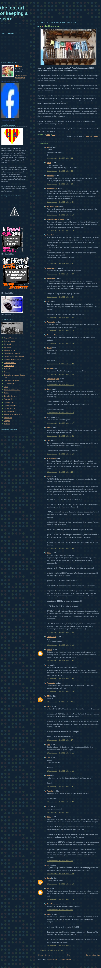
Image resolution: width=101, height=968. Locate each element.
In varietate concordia (11, 380)
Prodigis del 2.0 (9, 408)
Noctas (49, 649)
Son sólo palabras (10, 411)
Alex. (49, 301)
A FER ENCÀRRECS (92, 136)
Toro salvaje (8, 418)
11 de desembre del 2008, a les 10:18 (60, 215)
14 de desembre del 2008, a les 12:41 (60, 786)
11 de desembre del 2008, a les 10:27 (60, 263)
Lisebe (6, 387)
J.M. (48, 696)
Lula (48, 757)
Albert (49, 348)
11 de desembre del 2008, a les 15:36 (60, 317)
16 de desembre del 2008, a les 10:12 (60, 945)
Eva (48, 775)
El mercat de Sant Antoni (12, 359)
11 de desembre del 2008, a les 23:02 (60, 436)
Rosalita (50, 791)
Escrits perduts (9, 366)
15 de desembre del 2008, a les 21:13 (60, 884)
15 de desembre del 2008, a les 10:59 (60, 873)
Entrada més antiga (93, 955)
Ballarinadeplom (53, 379)
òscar (49, 476)
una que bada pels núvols (56, 219)
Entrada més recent (44, 955)
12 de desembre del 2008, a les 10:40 (60, 548)
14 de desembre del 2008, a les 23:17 (60, 812)
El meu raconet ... (10, 363)
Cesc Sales (51, 235)
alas (48, 147)
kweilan (50, 368)
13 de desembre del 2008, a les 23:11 (60, 753)
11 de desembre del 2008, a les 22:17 (60, 423)
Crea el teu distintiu (8, 120)
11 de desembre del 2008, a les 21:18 (60, 385)
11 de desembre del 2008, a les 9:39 (60, 184)
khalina (49, 427)
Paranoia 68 (8, 399)
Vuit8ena (7, 424)
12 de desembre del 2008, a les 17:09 (60, 691)
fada (48, 744)
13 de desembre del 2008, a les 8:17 (60, 740)
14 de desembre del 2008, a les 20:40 (60, 802)
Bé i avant (7, 344)
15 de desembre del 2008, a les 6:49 (60, 861)
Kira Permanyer (9, 383)
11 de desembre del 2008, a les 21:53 (60, 413)
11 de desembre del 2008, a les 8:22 (60, 171)
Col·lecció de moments (12, 353)
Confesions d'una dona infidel (14, 356)
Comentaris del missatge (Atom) (59, 959)
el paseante (51, 458)
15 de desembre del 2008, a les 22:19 (60, 899)
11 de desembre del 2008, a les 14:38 (60, 297)
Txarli (49, 163)
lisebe (49, 389)
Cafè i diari (7, 347)
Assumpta (51, 322)
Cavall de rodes (9, 350)
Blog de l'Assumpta (10, 338)
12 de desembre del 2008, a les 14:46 (60, 678)
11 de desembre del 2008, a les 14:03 (60, 274)
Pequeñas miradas (10, 405)
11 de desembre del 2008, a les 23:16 (60, 454)
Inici (68, 955)
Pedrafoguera (8, 402)
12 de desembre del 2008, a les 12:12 (60, 645)
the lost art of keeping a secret (14, 13)
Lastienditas (51, 637)
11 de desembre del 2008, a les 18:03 (60, 343)
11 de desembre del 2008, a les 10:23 (60, 230)
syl (48, 888)
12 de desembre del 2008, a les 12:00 (60, 632)
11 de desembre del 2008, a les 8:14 (60, 158)
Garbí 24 (7, 369)
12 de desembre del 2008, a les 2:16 (60, 472)
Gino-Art (7, 372)
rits (48, 665)
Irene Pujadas (52, 188)
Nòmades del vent (10, 396)
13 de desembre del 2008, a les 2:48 (60, 702)
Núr (48, 865)
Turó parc (7, 421)
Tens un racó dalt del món (13, 414)
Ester (49, 878)
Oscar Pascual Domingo (10, 81)
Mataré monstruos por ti (12, 390)
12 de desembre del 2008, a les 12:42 (60, 660)
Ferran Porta (51, 278)
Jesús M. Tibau (52, 335)
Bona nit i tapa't (9, 341)
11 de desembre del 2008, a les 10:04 (60, 202)
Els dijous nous (53, 206)
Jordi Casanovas (53, 904)
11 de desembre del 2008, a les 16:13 (60, 330)
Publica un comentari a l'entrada (51, 950)
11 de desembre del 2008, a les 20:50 (60, 374)
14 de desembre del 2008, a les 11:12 (60, 771)
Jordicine (50, 175)
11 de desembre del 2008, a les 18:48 (60, 364)
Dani (48, 440)
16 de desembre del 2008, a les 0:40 (60, 910)
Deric (49, 806)
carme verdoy (52, 268)
